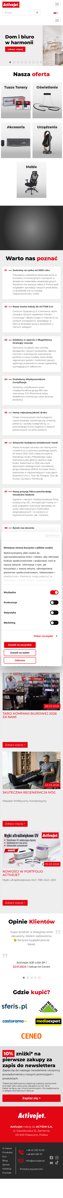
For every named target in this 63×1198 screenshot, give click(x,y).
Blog (5, 1160)
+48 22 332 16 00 (35, 1150)
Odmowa (20, 660)
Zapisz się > (31, 1098)
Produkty (7, 1152)
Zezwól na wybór (20, 652)
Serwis (6, 1164)
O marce (7, 1148)
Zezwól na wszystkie (20, 644)
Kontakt (6, 1172)
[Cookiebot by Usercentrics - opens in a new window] (45, 536)
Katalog (6, 1168)
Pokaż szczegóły (43, 636)
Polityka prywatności (31, 1169)
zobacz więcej (15, 49)
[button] (2, 45)
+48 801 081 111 (34, 1154)
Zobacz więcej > (15, 744)
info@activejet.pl (35, 1160)
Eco (4, 1156)
